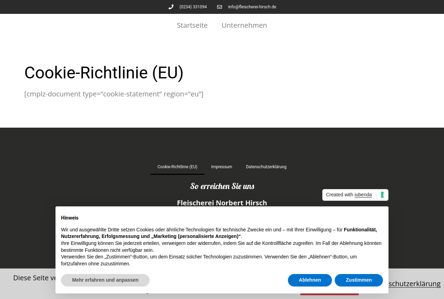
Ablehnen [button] (310, 280)
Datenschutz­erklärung (266, 166)
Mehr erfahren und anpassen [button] (105, 280)
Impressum (221, 166)
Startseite (192, 25)
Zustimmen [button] (359, 280)
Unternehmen (244, 25)
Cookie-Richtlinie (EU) (177, 166)
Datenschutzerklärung (405, 283)
